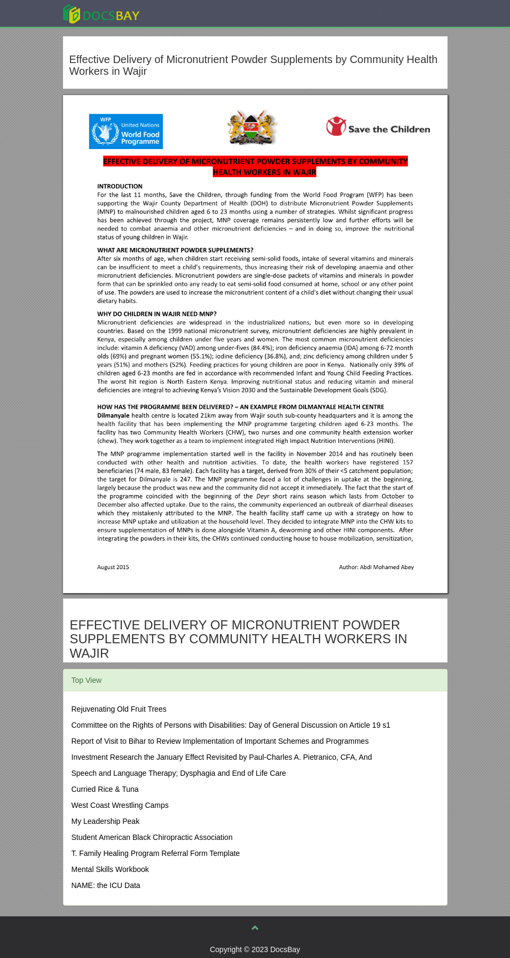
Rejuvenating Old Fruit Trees (119, 709)
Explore (181, 13)
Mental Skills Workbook (110, 869)
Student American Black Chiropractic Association (152, 837)
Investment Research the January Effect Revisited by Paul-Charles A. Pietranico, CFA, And (222, 757)
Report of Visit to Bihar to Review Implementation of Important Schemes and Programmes (220, 741)
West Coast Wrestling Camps (120, 805)
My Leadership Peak (106, 821)
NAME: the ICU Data (106, 885)
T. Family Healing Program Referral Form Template (156, 853)
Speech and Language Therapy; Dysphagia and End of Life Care (179, 773)
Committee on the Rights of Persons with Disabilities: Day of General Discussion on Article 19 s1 (231, 725)
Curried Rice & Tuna (105, 789)
